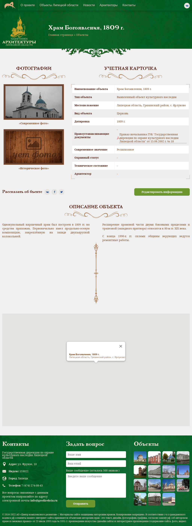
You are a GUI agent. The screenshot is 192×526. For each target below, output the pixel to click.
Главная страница (60, 35)
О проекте (28, 5)
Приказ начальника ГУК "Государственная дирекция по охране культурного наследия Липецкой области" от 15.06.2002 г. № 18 (148, 138)
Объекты (82, 35)
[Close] (120, 346)
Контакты (128, 5)
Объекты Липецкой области (59, 5)
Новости (89, 5)
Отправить (80, 503)
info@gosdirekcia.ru (43, 500)
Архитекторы (109, 5)
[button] (96, 366)
